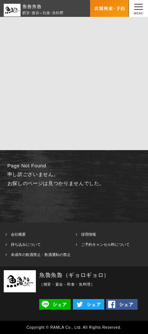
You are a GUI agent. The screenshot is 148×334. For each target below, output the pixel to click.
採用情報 (88, 234)
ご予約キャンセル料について (105, 244)
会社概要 (18, 234)
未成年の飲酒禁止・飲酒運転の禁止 (41, 255)
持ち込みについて (26, 244)
